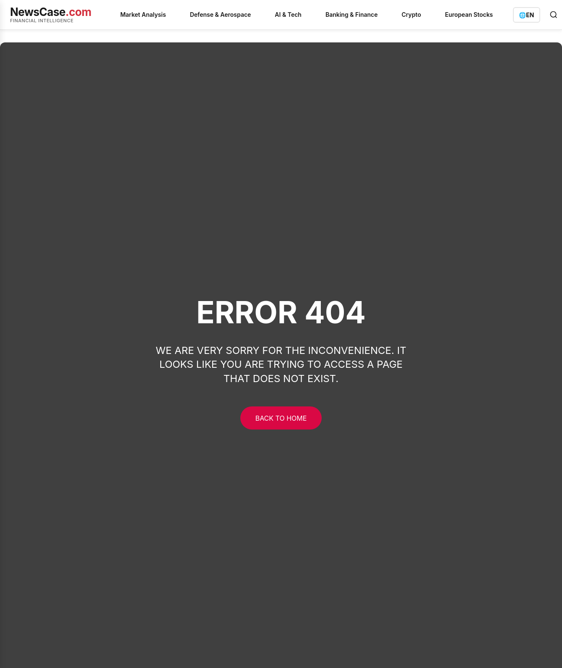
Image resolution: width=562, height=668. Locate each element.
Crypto (411, 14)
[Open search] (553, 14)
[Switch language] (526, 15)
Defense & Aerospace (220, 14)
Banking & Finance (351, 14)
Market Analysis (143, 14)
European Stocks (469, 14)
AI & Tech (288, 14)
